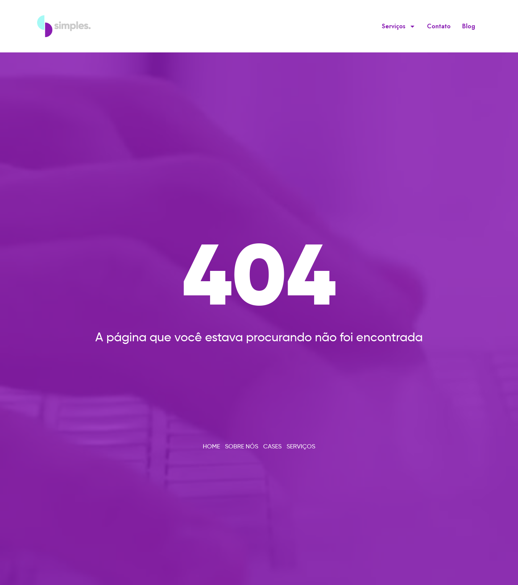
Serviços (398, 26)
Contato (439, 26)
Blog (468, 26)
